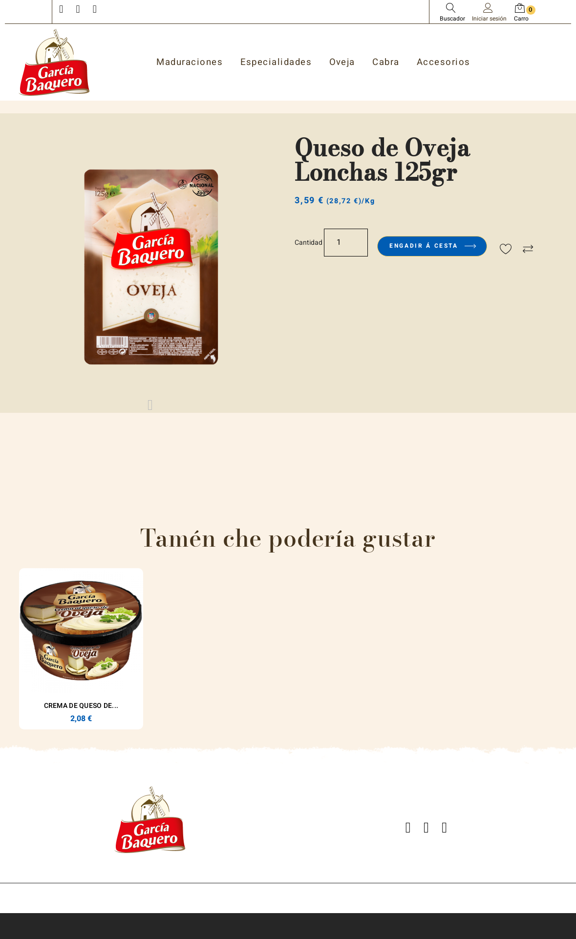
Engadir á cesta (432, 245)
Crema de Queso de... (81, 706)
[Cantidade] (346, 242)
